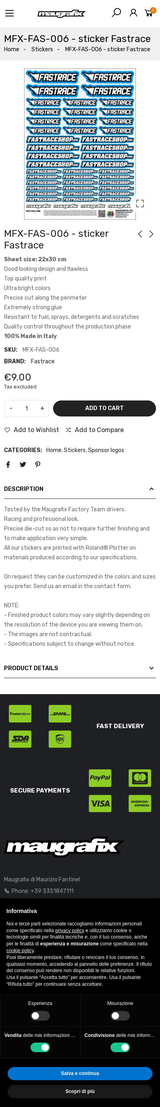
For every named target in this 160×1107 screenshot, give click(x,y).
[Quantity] (26, 408)
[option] (80, 144)
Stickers (75, 450)
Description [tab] (23, 488)
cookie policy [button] (20, 950)
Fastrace (43, 361)
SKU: (10, 349)
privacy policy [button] (69, 930)
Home (54, 450)
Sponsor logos (106, 450)
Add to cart (104, 408)
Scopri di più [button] (80, 1091)
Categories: (23, 450)
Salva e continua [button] (80, 1073)
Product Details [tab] (31, 668)
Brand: (15, 361)
